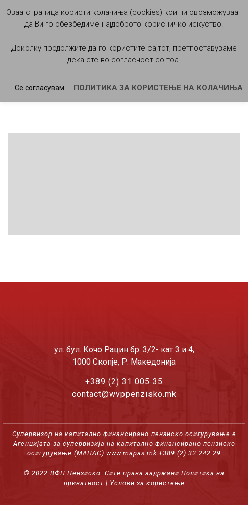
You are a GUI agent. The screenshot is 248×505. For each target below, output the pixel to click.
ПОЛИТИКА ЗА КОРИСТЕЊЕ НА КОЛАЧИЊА (158, 87)
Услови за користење (147, 483)
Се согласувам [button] (39, 88)
